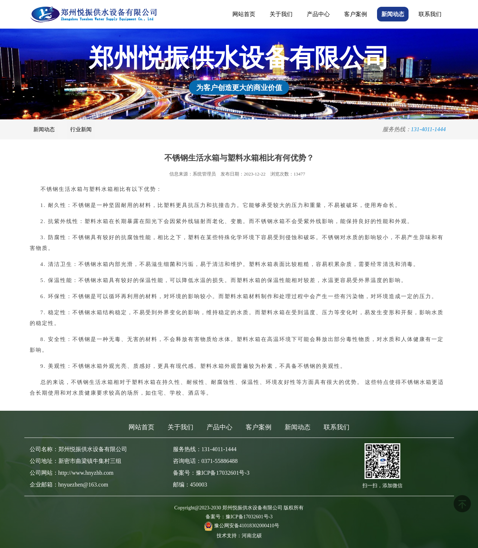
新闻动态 (392, 14)
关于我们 (281, 14)
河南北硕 (252, 535)
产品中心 (318, 14)
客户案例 (355, 14)
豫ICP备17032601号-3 (249, 516)
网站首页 (243, 14)
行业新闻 (81, 129)
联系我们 (430, 14)
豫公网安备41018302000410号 (246, 525)
